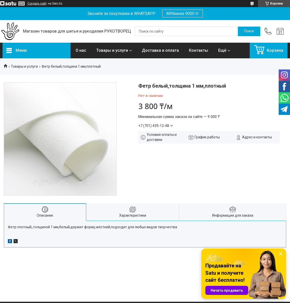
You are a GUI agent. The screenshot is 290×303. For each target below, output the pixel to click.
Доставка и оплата (160, 50)
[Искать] (249, 31)
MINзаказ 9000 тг (182, 13)
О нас (81, 50)
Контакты (198, 50)
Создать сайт (37, 3)
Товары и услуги (112, 50)
